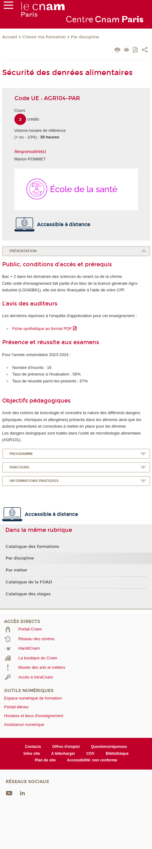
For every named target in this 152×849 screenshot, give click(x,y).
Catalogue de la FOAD (29, 582)
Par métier (16, 570)
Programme (21, 454)
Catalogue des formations (32, 546)
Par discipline (85, 37)
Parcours (19, 467)
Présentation (23, 251)
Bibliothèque (117, 753)
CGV (90, 753)
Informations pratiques (34, 481)
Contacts (33, 746)
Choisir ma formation (44, 37)
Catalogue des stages (28, 594)
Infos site (32, 753)
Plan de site (45, 760)
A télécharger (63, 753)
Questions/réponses (109, 746)
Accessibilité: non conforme (92, 760)
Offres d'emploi (66, 746)
